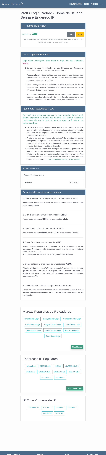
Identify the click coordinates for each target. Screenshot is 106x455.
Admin (80, 34)
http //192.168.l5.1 (71, 366)
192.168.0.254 (44, 372)
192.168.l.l (59, 408)
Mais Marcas (77, 347)
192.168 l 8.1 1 (59, 372)
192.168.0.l (47, 413)
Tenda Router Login (31, 319)
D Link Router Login (72, 325)
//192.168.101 (45, 366)
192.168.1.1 (26, 34)
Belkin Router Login (32, 325)
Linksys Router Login (51, 319)
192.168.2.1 (30, 372)
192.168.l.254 (34, 408)
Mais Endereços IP (75, 388)
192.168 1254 (74, 372)
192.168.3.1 (60, 377)
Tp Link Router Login (53, 330)
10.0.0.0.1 (59, 413)
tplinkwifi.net (31, 366)
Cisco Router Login (53, 336)
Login (71, 34)
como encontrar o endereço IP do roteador (64, 159)
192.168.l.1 (47, 408)
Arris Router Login (71, 330)
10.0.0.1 (58, 366)
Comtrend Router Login (72, 319)
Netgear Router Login (52, 325)
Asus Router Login (34, 330)
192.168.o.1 (72, 408)
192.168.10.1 (46, 377)
